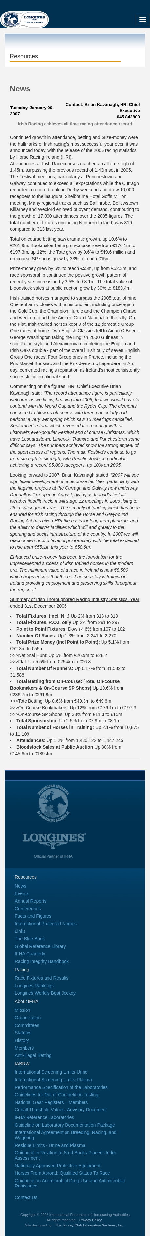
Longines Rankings (34, 985)
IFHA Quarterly (30, 953)
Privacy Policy (90, 1220)
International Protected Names (46, 923)
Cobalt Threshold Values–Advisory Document (61, 1109)
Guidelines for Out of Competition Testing (56, 1094)
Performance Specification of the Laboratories (61, 1087)
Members (24, 1047)
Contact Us (26, 1197)
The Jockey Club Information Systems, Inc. (89, 1225)
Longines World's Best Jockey (45, 993)
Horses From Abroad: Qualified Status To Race (62, 1173)
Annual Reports (31, 901)
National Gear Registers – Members (51, 1102)
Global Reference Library (40, 946)
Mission (22, 1010)
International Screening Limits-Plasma (53, 1079)
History (22, 1040)
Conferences (28, 908)
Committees (27, 1025)
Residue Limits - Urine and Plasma (50, 1145)
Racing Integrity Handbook (42, 961)
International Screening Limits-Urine (51, 1072)
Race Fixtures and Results (41, 978)
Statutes (23, 1032)
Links (20, 931)
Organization (28, 1017)
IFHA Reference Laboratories (44, 1117)
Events (22, 893)
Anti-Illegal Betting (33, 1055)
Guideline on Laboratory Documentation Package (65, 1125)
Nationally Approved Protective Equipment (57, 1165)
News (20, 886)
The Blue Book (30, 938)
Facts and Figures (33, 916)
